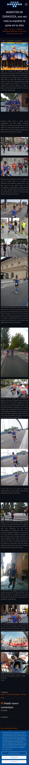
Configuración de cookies (14, 753)
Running (23, 694)
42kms (3, 698)
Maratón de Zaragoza (13, 694)
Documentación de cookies (7, 749)
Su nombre (4, 710)
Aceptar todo (14, 761)
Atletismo (20, 29)
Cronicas (12, 29)
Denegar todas (14, 757)
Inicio (5, 29)
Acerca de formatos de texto (9, 728)
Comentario (4, 717)
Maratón (3, 694)
